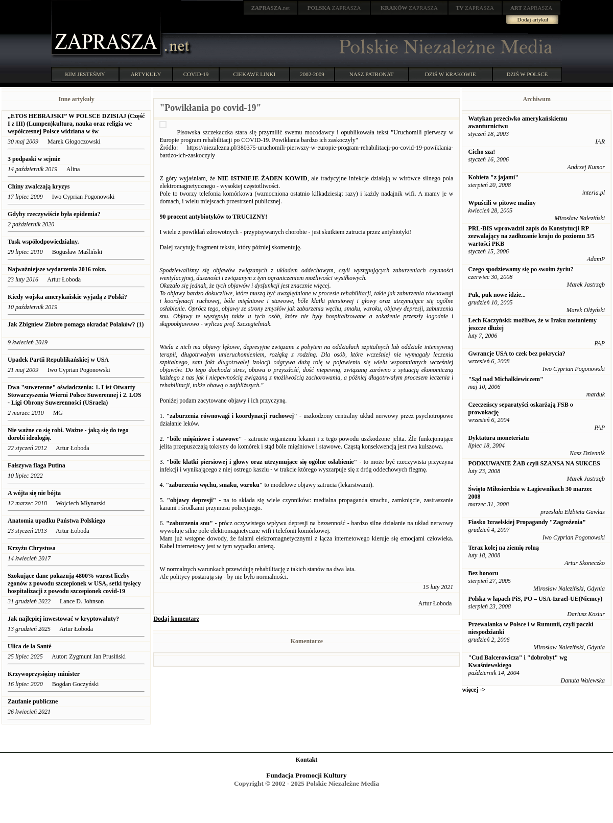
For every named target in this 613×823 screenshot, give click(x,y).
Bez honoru (483, 573)
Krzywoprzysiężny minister (44, 673)
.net (270, 8)
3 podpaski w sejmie (34, 158)
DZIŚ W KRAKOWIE (450, 74)
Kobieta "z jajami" (493, 177)
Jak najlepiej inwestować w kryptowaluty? (63, 618)
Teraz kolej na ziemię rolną (503, 547)
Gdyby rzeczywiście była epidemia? (55, 214)
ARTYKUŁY (146, 74)
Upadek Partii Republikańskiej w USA (58, 359)
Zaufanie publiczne (33, 701)
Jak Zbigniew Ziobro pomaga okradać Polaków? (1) (76, 324)
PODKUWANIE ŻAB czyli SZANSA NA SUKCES (534, 463)
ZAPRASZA (334, 8)
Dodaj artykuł (533, 19)
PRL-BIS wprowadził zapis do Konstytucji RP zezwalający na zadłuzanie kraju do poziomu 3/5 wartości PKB (531, 236)
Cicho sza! (481, 151)
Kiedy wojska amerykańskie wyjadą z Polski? (67, 296)
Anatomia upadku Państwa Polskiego (56, 520)
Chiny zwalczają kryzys (39, 186)
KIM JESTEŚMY (85, 74)
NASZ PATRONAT (371, 74)
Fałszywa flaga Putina (36, 465)
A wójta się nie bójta (34, 493)
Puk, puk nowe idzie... (496, 294)
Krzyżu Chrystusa (32, 548)
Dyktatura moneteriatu (498, 437)
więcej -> (473, 689)
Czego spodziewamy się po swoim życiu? (520, 269)
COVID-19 (196, 74)
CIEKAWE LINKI (254, 74)
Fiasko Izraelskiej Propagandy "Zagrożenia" (527, 522)
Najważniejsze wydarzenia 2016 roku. (58, 269)
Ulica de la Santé (30, 646)
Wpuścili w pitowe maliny (501, 202)
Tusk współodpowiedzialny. (43, 241)
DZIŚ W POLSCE (527, 74)
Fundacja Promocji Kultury (306, 775)
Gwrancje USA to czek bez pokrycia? (516, 353)
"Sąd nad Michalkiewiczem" (505, 379)
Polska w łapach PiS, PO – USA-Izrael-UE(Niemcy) (535, 598)
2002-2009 (312, 74)
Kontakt (307, 759)
